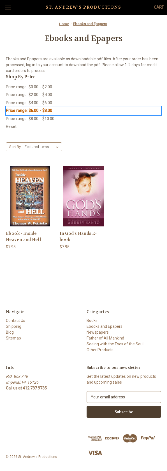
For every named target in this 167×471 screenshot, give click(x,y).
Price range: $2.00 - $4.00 (29, 94)
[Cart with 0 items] (159, 7)
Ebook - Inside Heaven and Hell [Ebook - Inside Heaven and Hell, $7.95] (23, 237)
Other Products (100, 350)
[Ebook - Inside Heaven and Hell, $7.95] (30, 196)
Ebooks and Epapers (104, 326)
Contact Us (15, 320)
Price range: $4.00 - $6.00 (29, 102)
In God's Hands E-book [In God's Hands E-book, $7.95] (78, 237)
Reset (11, 126)
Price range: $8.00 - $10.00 (30, 118)
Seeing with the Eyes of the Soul (115, 344)
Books (92, 320)
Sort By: (15, 147)
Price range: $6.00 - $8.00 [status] (29, 110)
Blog (10, 332)
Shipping (13, 326)
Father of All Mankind (105, 338)
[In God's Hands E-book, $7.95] (84, 196)
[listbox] (43, 147)
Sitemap (13, 338)
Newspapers (98, 332)
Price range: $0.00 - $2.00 (29, 86)
